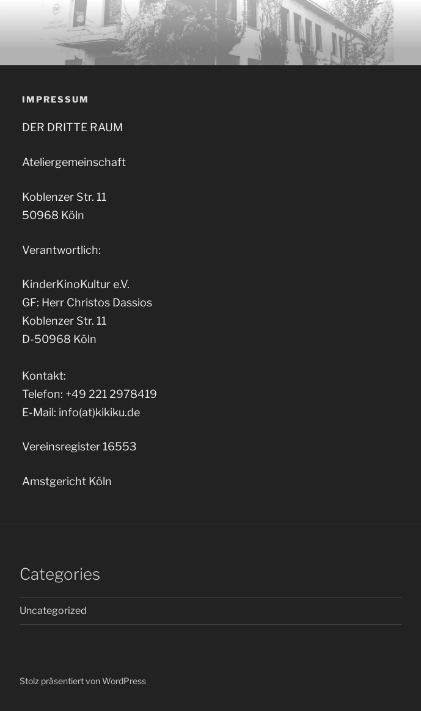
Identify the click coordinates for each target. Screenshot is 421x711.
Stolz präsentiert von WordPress (83, 681)
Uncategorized (53, 610)
